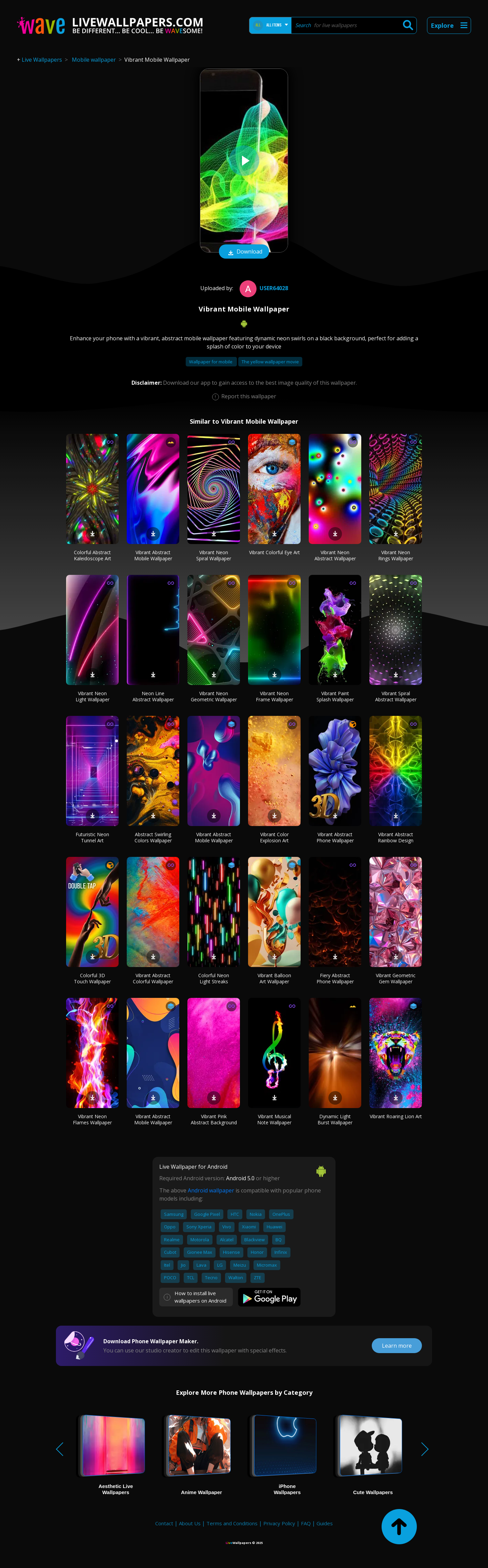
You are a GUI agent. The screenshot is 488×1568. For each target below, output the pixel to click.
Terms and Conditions (232, 1523)
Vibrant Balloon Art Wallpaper (274, 978)
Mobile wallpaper (94, 59)
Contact (164, 1523)
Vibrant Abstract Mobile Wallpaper (153, 555)
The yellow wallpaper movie (270, 362)
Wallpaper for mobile (211, 362)
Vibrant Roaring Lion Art (396, 1116)
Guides (325, 1523)
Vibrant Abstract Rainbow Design (395, 837)
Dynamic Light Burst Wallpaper (335, 1119)
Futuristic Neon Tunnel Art (92, 837)
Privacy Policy (279, 1523)
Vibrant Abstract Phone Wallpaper (335, 837)
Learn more (397, 1345)
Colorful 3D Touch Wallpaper (92, 978)
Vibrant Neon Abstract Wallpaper (335, 555)
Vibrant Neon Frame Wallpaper (274, 696)
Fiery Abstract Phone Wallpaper (335, 978)
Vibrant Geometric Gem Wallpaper (395, 978)
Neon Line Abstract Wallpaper (153, 696)
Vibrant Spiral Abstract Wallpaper (395, 696)
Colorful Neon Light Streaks (213, 978)
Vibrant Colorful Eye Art (274, 552)
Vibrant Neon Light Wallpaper (92, 696)
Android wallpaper (211, 1190)
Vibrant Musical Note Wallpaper (274, 1119)
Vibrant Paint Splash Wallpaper (335, 696)
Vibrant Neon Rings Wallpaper (395, 555)
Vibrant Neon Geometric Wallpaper (214, 696)
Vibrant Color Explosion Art (274, 837)
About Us (190, 1523)
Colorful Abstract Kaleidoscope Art (92, 555)
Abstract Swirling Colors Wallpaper (153, 837)
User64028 (263, 288)
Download (244, 252)
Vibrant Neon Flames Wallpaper (92, 1119)
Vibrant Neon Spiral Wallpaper (213, 555)
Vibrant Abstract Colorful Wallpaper (153, 978)
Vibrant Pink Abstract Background (214, 1119)
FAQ (306, 1523)
